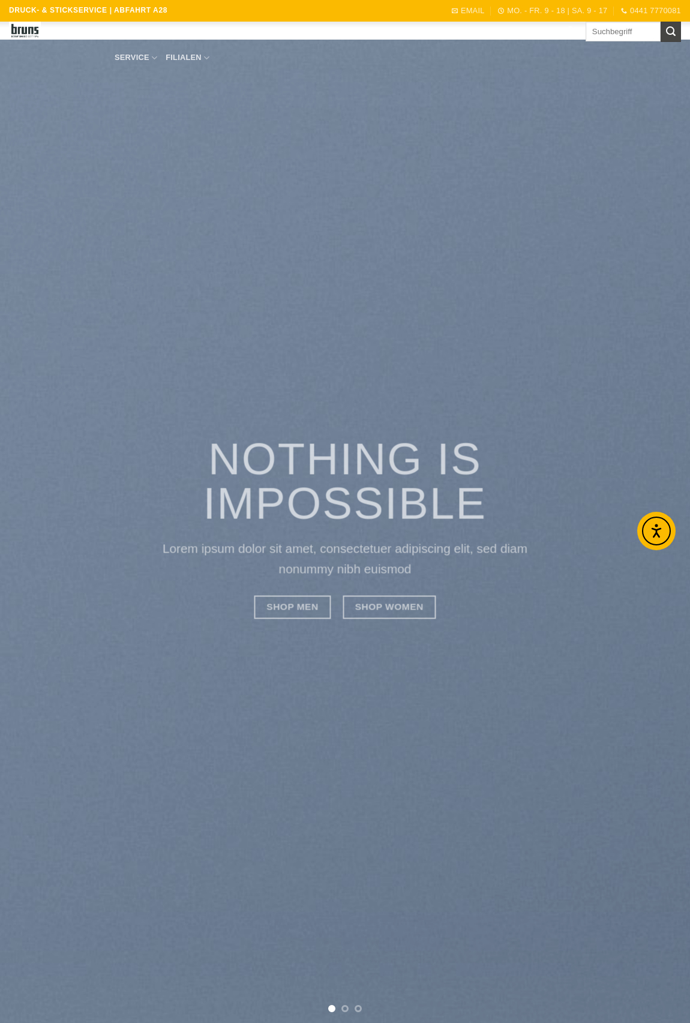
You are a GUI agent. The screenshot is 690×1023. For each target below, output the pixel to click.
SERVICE (136, 58)
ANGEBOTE (273, 33)
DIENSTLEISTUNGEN (348, 34)
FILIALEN (187, 58)
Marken (225, 33)
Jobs (472, 33)
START (123, 33)
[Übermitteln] (671, 32)
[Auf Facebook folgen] (569, 31)
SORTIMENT (172, 34)
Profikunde (426, 33)
